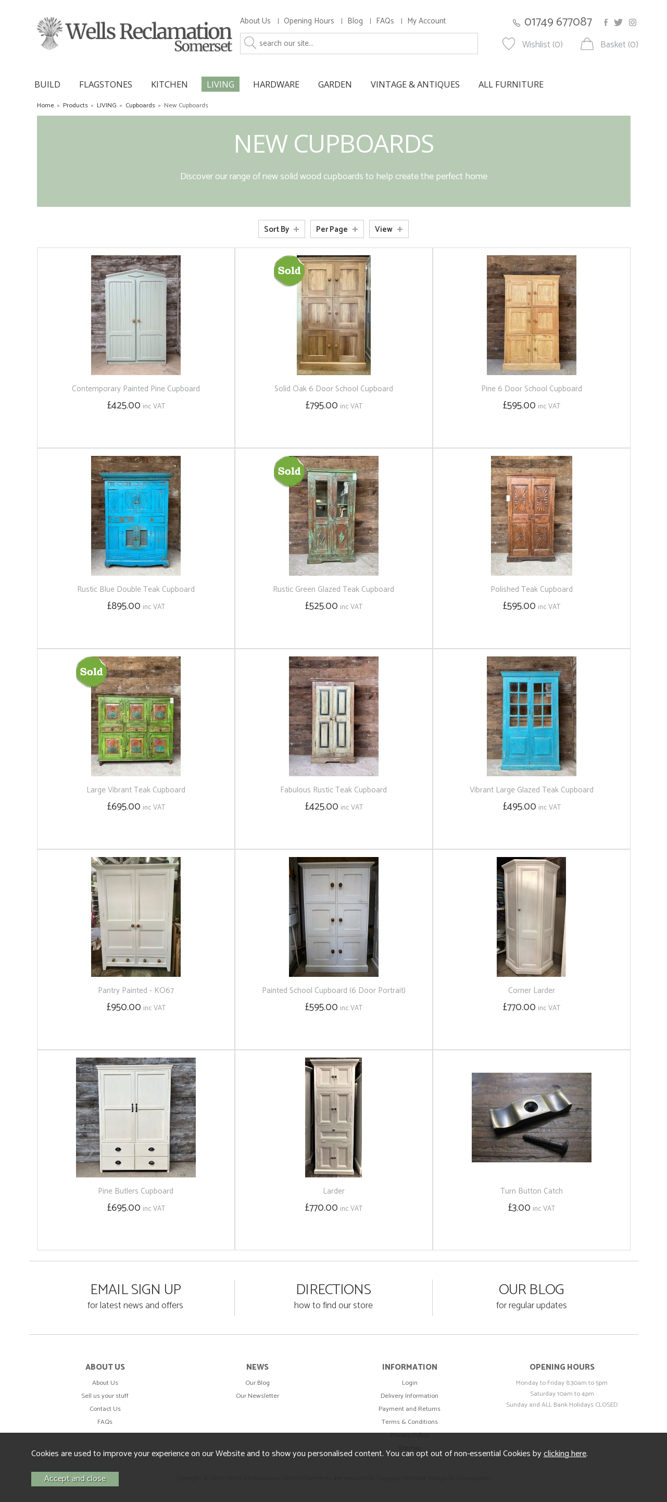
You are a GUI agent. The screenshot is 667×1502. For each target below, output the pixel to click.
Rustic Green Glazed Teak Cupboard (333, 589)
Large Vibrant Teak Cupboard (135, 790)
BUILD (47, 84)
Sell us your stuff (105, 1396)
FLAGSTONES (105, 84)
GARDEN (335, 84)
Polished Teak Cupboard (531, 589)
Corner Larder (531, 990)
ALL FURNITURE (511, 84)
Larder (334, 1191)
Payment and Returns (410, 1409)
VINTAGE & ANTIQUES (415, 84)
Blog (355, 21)
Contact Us (105, 1409)
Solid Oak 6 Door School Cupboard (333, 388)
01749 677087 (558, 22)
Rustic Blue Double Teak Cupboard (136, 589)
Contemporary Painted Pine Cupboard (136, 388)
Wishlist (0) (542, 45)
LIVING (220, 84)
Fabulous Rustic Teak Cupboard (333, 790)
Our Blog (257, 1382)
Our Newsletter (257, 1396)
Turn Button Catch (531, 1191)
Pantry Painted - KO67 (136, 990)
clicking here (565, 1454)
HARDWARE (276, 84)
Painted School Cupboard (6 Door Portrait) (334, 990)
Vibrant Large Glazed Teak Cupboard (532, 790)
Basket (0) (619, 45)
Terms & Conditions (410, 1422)
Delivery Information (409, 1396)
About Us (255, 21)
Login (410, 1382)
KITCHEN (169, 84)
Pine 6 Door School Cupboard (531, 388)
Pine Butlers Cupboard (135, 1191)
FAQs (385, 21)
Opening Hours (309, 21)
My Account (426, 21)
